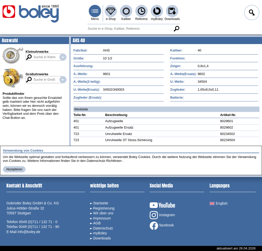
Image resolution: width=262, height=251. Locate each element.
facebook (162, 226)
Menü (95, 19)
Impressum (102, 218)
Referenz (141, 19)
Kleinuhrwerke (37, 52)
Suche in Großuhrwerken (63, 79)
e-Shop (111, 19)
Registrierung (103, 208)
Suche (176, 28)
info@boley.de (29, 232)
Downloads (172, 19)
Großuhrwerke (37, 74)
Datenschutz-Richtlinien (104, 161)
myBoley (157, 19)
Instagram (162, 215)
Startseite (100, 203)
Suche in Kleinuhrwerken (63, 57)
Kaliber (126, 19)
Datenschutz (103, 228)
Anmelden (251, 13)
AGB (97, 223)
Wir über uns (103, 213)
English (218, 203)
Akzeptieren (14, 169)
